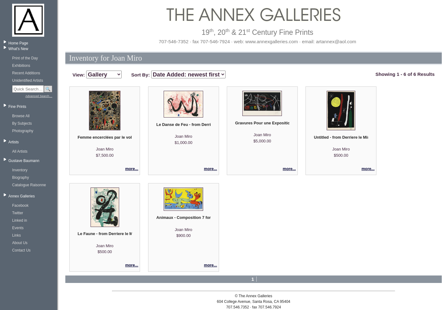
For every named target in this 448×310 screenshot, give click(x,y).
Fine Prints (17, 106)
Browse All (21, 116)
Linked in (19, 220)
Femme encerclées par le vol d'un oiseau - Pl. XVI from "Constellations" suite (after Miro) (104, 137)
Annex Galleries (21, 196)
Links (16, 235)
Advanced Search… (39, 96)
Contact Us (21, 250)
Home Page (18, 43)
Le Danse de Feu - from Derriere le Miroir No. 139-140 (183, 124)
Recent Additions (26, 73)
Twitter (17, 213)
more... (131, 168)
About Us (19, 243)
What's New (18, 49)
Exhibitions (21, 65)
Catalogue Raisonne (29, 185)
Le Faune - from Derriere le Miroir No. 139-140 (104, 233)
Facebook (20, 205)
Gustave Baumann (23, 161)
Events (18, 228)
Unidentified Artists (27, 80)
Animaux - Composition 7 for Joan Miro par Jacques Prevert (183, 217)
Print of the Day (25, 58)
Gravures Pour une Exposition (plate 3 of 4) (262, 123)
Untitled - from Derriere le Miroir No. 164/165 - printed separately (341, 137)
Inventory (19, 170)
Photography (22, 131)
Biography (20, 177)
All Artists (19, 151)
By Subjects (22, 123)
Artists (13, 142)
